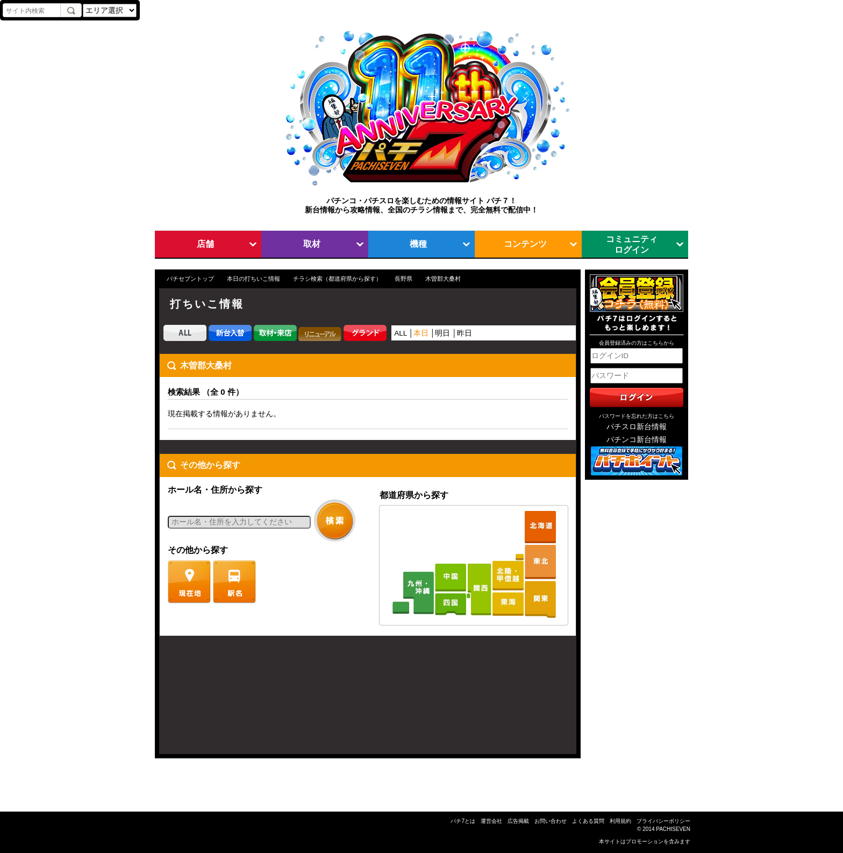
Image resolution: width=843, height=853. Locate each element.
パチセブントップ (190, 278)
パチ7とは (463, 821)
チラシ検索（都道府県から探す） (337, 278)
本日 (420, 333)
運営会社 (491, 821)
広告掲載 (518, 821)
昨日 (464, 333)
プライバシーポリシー (663, 821)
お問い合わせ (550, 821)
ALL (400, 333)
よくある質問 (588, 821)
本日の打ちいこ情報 (253, 278)
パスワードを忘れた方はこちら (636, 416)
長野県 (403, 278)
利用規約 (620, 821)
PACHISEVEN (673, 829)
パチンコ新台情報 (636, 440)
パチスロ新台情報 (636, 427)
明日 (442, 333)
